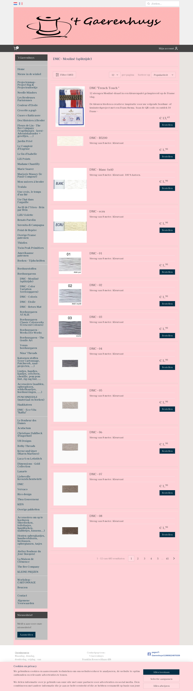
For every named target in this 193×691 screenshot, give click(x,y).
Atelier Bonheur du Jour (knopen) (29, 552)
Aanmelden (26, 634)
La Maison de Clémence (25, 560)
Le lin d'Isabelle (27, 154)
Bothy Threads (26, 446)
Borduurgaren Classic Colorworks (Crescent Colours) (32, 322)
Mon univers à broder (30, 181)
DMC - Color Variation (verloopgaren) (29, 288)
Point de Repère (27, 230)
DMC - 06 (96, 432)
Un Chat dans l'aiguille (25, 201)
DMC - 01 (96, 253)
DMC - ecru (97, 211)
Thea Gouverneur (28, 499)
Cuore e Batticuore (28, 115)
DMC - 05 (96, 390)
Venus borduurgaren (28, 346)
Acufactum (24, 428)
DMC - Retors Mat (30, 306)
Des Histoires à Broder (31, 120)
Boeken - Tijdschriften (31, 260)
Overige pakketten (28, 509)
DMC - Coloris (28, 296)
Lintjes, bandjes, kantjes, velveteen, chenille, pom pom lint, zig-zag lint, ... (29, 375)
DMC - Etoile (27, 301)
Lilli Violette (25, 215)
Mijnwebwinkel (128, 685)
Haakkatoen (24, 404)
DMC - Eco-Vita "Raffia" (26, 411)
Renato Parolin (26, 220)
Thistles (22, 242)
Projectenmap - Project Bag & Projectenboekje (27, 84)
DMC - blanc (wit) (102, 169)
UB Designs (24, 441)
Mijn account (168, 48)
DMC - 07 (96, 474)
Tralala (21, 186)
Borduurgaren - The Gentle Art (32, 339)
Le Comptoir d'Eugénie (25, 147)
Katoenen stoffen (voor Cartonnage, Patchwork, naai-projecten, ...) (28, 362)
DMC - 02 (96, 285)
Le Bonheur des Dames (26, 421)
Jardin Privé (24, 141)
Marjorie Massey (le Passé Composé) (29, 175)
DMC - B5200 (98, 138)
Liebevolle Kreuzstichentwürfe (29, 478)
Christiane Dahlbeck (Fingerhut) (29, 434)
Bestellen (167, 124)
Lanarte (22, 471)
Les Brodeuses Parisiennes (26, 99)
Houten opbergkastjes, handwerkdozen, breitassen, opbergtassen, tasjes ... (31, 541)
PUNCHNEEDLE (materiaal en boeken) (30, 398)
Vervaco (22, 489)
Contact (22, 595)
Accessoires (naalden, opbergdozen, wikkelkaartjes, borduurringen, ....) (30, 388)
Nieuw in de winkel (29, 74)
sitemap (86, 685)
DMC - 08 (96, 516)
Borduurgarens (26, 273)
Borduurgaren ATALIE (28, 313)
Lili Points (23, 159)
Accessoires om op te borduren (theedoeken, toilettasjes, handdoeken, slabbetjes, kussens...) (31, 523)
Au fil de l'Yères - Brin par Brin (30, 208)
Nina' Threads (28, 353)
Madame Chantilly (28, 164)
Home (21, 69)
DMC (20, 484)
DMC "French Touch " (104, 88)
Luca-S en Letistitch (29, 458)
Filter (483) (64, 75)
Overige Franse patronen (26, 236)
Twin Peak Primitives (30, 248)
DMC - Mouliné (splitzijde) (29, 280)
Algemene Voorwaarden (25, 602)
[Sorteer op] (163, 75)
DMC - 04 (96, 348)
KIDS (20, 504)
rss (91, 685)
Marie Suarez (25, 169)
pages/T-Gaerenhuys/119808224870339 (163, 654)
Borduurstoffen (26, 268)
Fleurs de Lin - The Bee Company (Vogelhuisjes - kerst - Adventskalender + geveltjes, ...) (30, 131)
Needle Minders (27, 92)
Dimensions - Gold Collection (28, 465)
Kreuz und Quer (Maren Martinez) (28, 452)
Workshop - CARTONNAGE (26, 581)
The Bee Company (28, 566)
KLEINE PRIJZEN (27, 571)
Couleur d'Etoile (27, 105)
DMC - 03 (96, 317)
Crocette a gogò (26, 110)
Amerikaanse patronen (25, 254)
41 (167, 558)
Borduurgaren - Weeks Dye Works (31, 331)
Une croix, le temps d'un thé (29, 193)
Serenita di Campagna (30, 225)
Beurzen (22, 587)
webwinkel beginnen (102, 685)
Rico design (24, 494)
